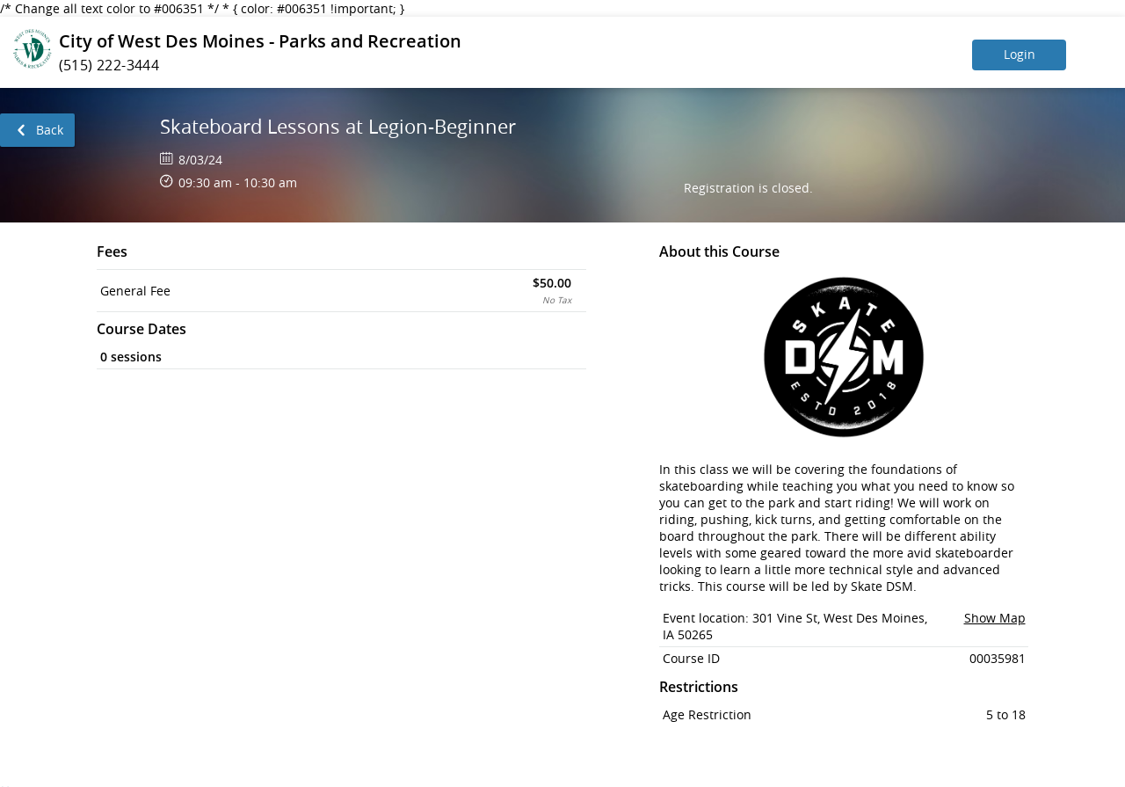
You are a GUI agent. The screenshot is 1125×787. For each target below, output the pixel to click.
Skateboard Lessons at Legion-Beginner (338, 126)
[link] (37, 130)
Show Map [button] (995, 617)
